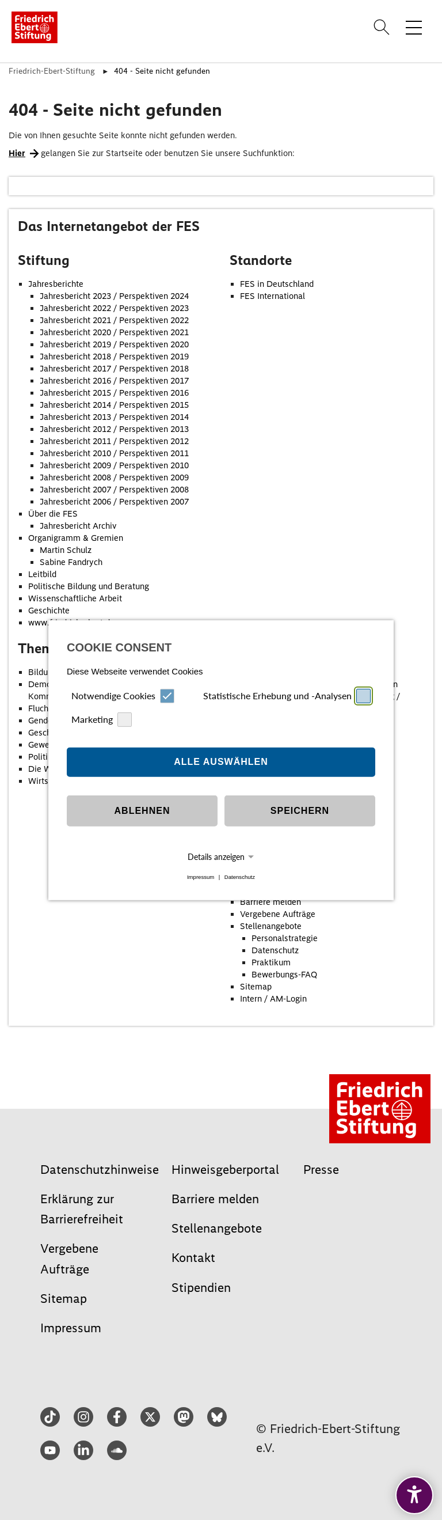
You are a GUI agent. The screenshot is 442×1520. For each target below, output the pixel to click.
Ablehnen (142, 811)
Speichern (299, 811)
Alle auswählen (221, 762)
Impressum (200, 877)
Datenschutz (239, 877)
